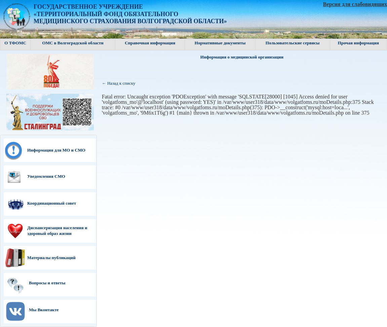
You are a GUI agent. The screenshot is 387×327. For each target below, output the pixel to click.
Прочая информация (358, 42)
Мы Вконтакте (44, 309)
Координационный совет (51, 203)
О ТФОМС (15, 42)
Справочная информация (150, 42)
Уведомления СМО (46, 176)
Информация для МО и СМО (56, 150)
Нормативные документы (220, 42)
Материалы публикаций (51, 257)
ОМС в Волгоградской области (73, 42)
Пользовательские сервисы (293, 42)
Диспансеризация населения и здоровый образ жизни (57, 230)
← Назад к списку (119, 83)
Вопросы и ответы (47, 282)
